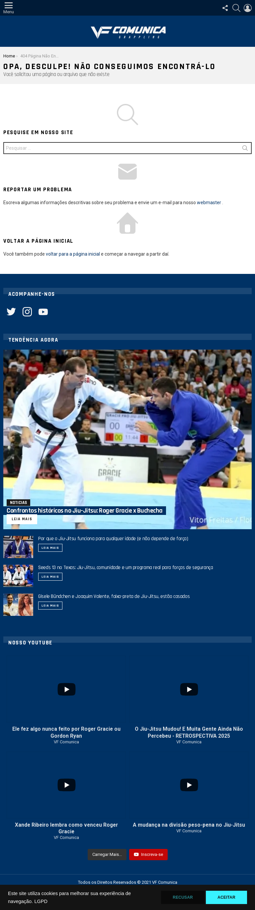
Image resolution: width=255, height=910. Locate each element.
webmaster (209, 202)
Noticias (18, 502)
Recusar (183, 897)
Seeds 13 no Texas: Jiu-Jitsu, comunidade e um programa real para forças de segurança (125, 567)
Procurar (245, 149)
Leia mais (50, 548)
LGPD (40, 901)
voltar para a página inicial (73, 254)
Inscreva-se (148, 854)
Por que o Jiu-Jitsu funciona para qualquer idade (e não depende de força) (113, 539)
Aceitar (226, 897)
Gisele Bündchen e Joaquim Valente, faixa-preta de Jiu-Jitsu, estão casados (114, 596)
